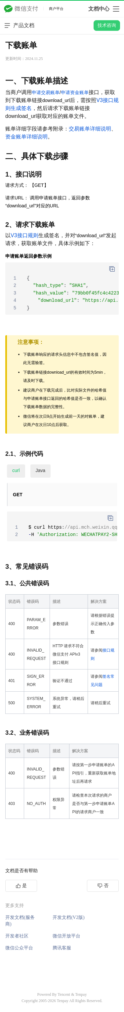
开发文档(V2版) (68, 917)
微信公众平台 (19, 947)
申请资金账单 (75, 92)
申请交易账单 (46, 92)
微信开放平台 (66, 935)
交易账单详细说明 (90, 129)
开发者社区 (16, 935)
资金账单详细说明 (26, 136)
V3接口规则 (24, 235)
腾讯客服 (62, 947)
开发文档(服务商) (20, 921)
